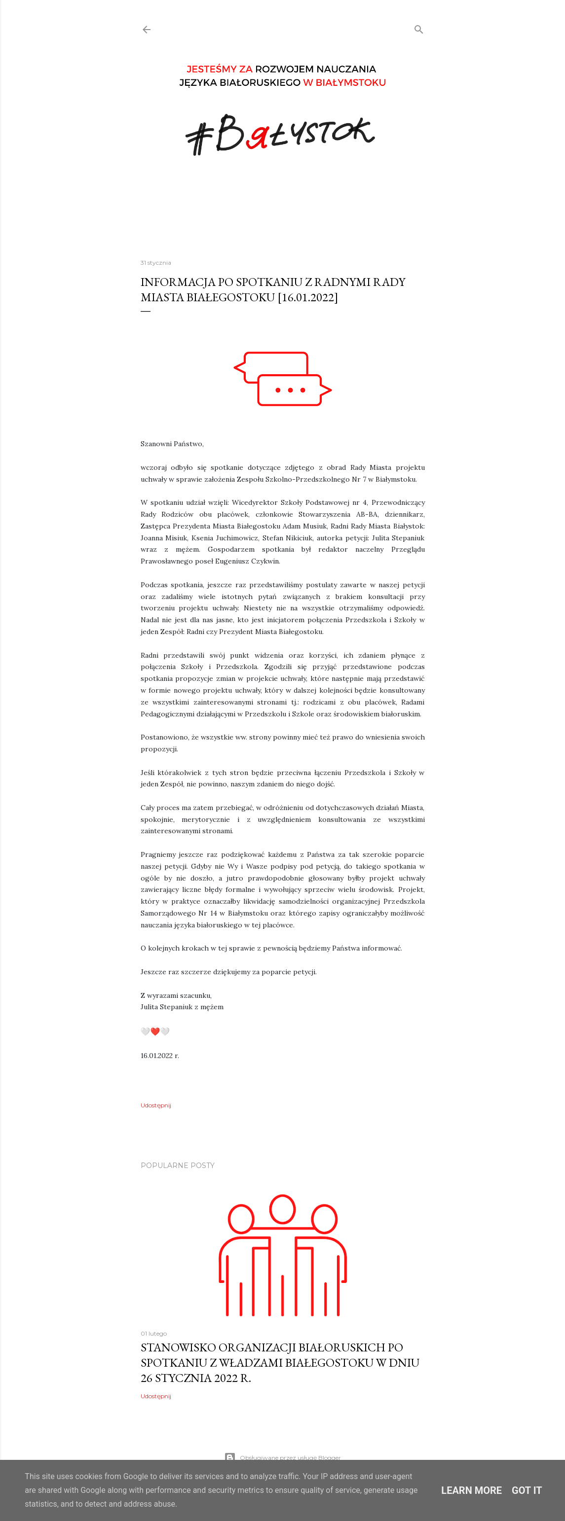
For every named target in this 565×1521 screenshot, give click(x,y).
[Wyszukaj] (419, 27)
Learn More (471, 1490)
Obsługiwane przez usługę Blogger (282, 1458)
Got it (527, 1490)
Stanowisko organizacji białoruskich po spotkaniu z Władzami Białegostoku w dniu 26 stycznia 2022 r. (280, 1362)
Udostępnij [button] (156, 1105)
